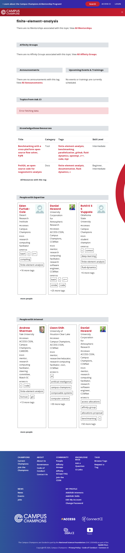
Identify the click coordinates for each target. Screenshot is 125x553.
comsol (89, 250)
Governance (43, 464)
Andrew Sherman (25, 329)
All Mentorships (83, 28)
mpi (66, 158)
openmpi (74, 155)
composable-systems (61, 393)
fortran (24, 396)
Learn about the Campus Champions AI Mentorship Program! (33, 4)
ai (52, 376)
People (59, 461)
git (32, 396)
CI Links (79, 469)
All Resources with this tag (33, 179)
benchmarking (66, 149)
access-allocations (91, 401)
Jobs (20, 499)
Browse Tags (100, 461)
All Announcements (32, 82)
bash (22, 253)
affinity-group (89, 407)
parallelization (66, 152)
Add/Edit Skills (73, 496)
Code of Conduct (89, 547)
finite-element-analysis (71, 146)
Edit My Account (73, 499)
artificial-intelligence (61, 381)
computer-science (60, 398)
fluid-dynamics (89, 267)
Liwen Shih (57, 328)
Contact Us (42, 474)
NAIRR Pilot (103, 545)
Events (21, 496)
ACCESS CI (106, 4)
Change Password (74, 503)
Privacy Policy (75, 547)
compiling (25, 259)
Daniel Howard (55, 207)
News (20, 492)
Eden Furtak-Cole (24, 209)
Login (118, 4)
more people (26, 298)
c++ (82, 155)
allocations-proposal (92, 412)
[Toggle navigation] (122, 12)
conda (54, 285)
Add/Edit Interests (74, 492)
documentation (66, 168)
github (78, 152)
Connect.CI (103, 547)
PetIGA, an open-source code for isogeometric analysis (30, 168)
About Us (41, 461)
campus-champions (60, 387)
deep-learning (89, 256)
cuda (60, 158)
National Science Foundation (72, 542)
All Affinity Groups (86, 54)
